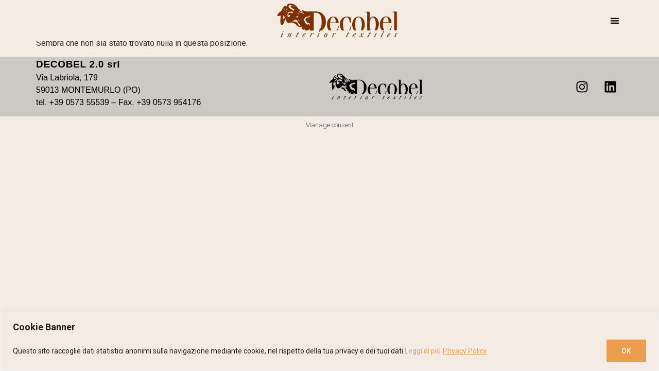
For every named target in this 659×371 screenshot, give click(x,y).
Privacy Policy (465, 351)
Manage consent (329, 125)
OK (626, 351)
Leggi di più (423, 351)
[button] (614, 21)
